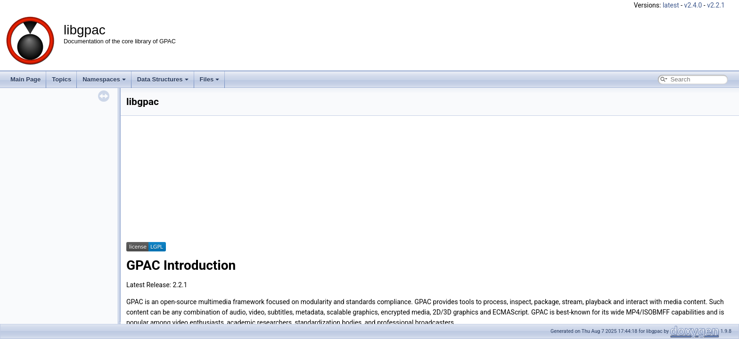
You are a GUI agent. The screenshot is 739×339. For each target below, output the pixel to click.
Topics (61, 79)
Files (210, 79)
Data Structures (163, 79)
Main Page (25, 79)
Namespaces (104, 79)
